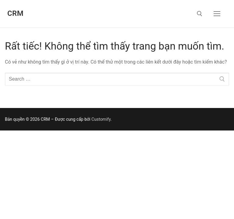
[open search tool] (199, 13)
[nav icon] (217, 13)
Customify (101, 119)
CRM (15, 13)
